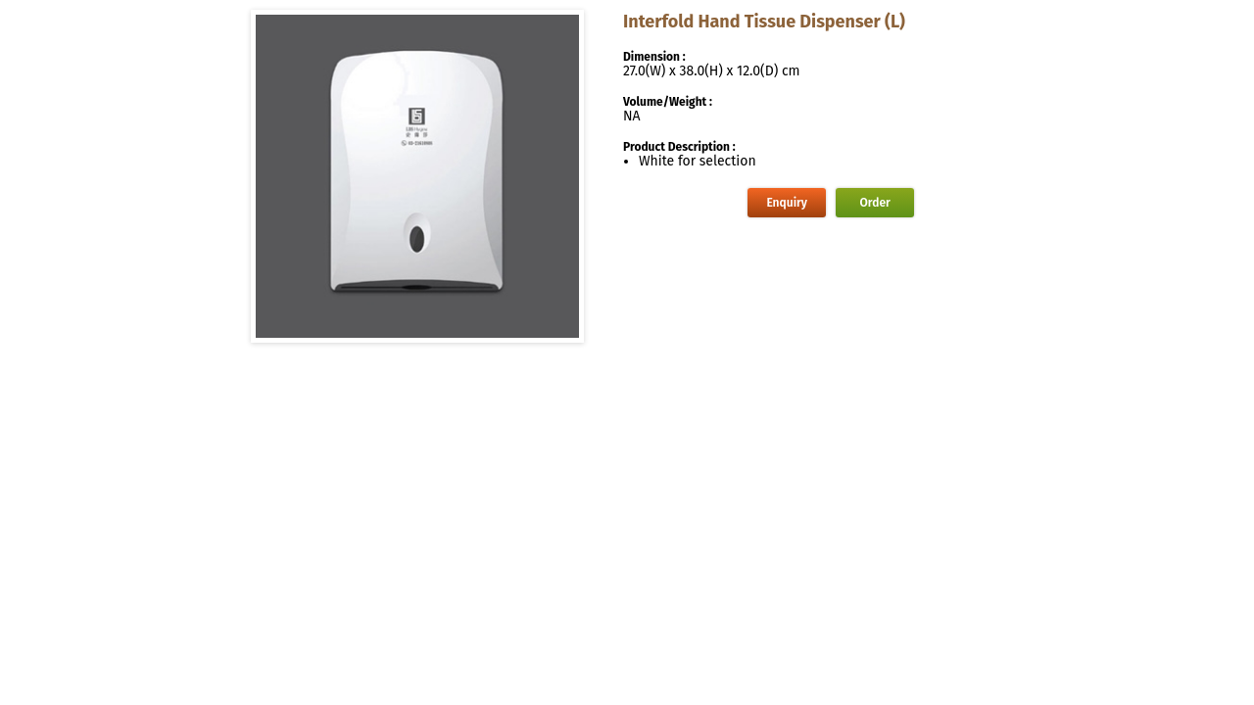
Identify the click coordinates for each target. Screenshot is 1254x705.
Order (875, 203)
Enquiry (786, 203)
